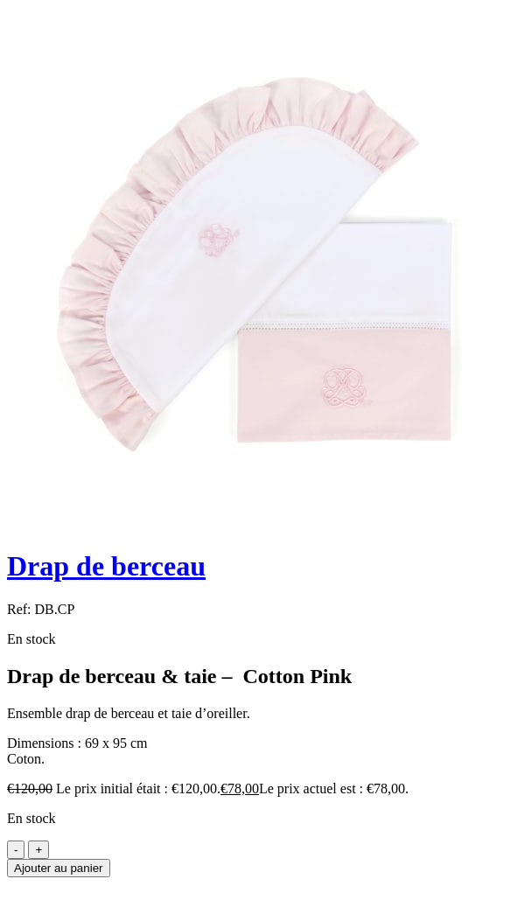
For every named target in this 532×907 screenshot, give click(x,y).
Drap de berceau (106, 566)
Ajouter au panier (58, 868)
